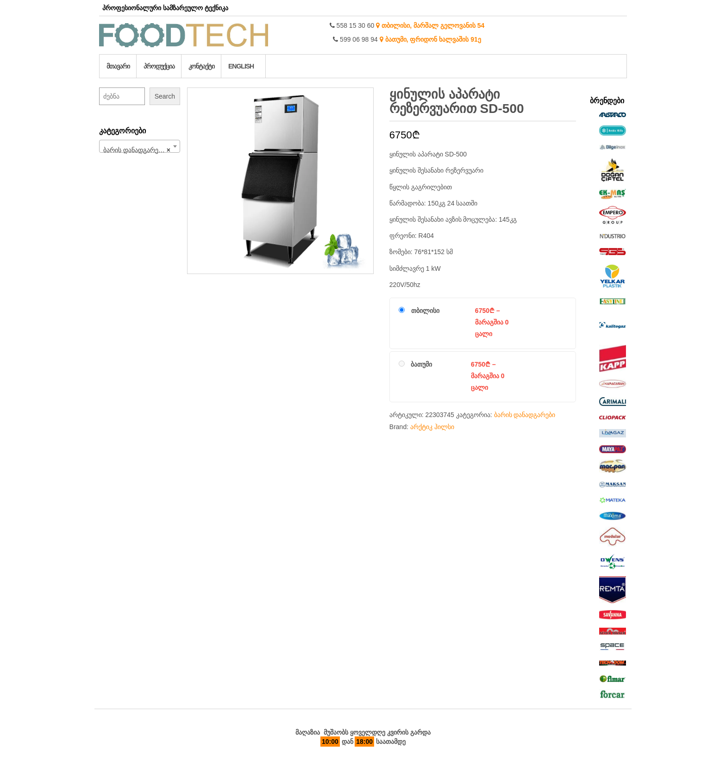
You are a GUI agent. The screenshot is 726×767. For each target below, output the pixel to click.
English (241, 66)
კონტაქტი (201, 66)
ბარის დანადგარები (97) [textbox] (141, 149)
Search (165, 96)
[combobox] (139, 146)
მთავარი (118, 66)
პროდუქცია (159, 66)
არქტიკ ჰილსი (432, 426)
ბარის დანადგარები (525, 414)
